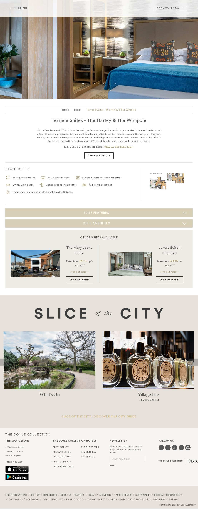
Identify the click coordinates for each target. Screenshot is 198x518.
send (112, 465)
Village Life (148, 394)
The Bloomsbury (62, 461)
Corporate (32, 499)
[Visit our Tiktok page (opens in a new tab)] (174, 447)
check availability (99, 155)
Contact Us (16, 499)
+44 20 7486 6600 (14, 461)
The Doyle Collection (27, 434)
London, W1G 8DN (14, 451)
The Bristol (88, 456)
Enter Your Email (120, 458)
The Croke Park (90, 447)
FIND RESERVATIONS (16, 495)
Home (65, 109)
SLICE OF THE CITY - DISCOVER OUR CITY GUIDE (99, 416)
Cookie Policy (96, 499)
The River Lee (88, 451)
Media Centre (124, 495)
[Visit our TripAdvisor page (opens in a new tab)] (188, 447)
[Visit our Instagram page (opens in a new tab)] (168, 447)
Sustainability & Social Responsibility (158, 495)
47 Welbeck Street (14, 447)
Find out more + (79, 271)
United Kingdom (13, 455)
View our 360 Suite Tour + (119, 146)
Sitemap (173, 499)
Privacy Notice (75, 499)
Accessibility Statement (150, 499)
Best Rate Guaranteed (44, 495)
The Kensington (62, 451)
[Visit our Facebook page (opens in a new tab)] (161, 447)
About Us (66, 495)
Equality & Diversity (100, 495)
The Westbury (61, 447)
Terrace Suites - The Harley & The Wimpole (111, 109)
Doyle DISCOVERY (53, 499)
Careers (80, 495)
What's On (49, 394)
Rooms (78, 109)
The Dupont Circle (63, 466)
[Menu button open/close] (12, 8)
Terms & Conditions (120, 499)
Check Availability (79, 279)
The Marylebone (99, 8)
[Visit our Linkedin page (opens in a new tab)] (181, 447)
